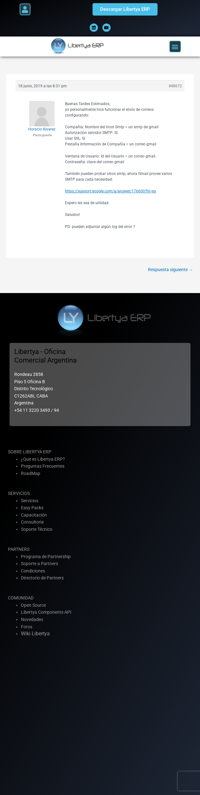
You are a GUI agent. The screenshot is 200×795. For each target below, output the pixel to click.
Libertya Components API (46, 612)
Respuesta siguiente (170, 269)
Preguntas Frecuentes (42, 466)
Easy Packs (32, 507)
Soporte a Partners (39, 563)
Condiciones (33, 570)
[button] (25, 9)
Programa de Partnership (46, 556)
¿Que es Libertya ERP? (43, 459)
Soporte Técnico (36, 529)
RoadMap (30, 473)
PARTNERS (18, 549)
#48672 (175, 86)
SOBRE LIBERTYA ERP (29, 451)
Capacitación (34, 515)
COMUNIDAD (21, 597)
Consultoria (32, 521)
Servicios (29, 500)
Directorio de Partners (42, 577)
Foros (26, 626)
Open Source (33, 605)
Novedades (32, 619)
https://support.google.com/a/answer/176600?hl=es (110, 191)
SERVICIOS (19, 493)
